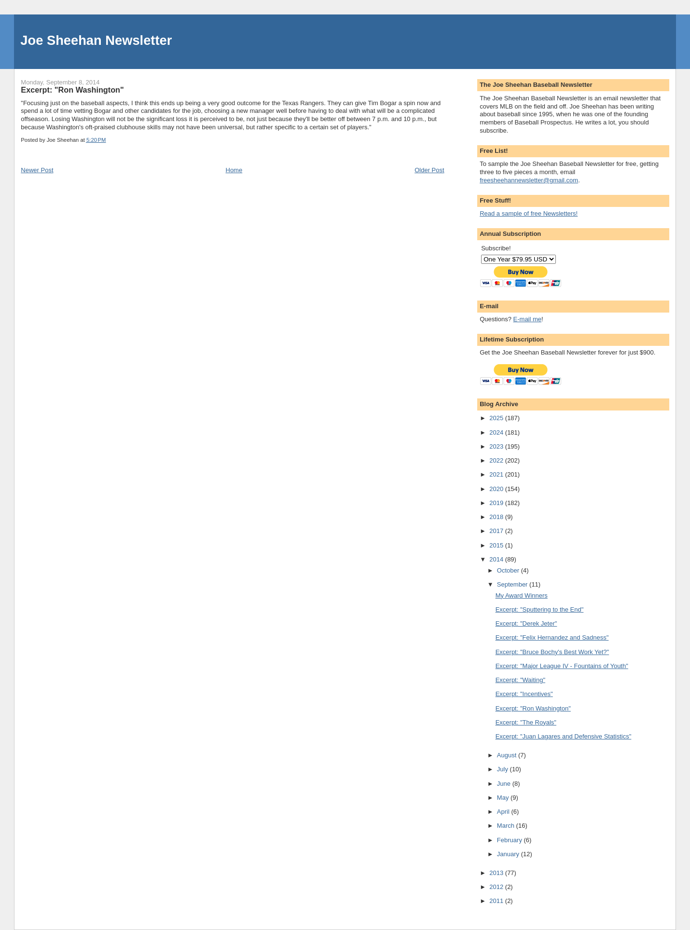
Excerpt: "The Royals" (526, 722)
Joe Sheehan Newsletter (96, 40)
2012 (497, 886)
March (506, 825)
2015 (497, 545)
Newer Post (37, 170)
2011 (497, 900)
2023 (497, 446)
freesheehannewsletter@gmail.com (529, 180)
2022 (497, 460)
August (507, 755)
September (513, 584)
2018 (497, 516)
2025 (497, 418)
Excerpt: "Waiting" (520, 680)
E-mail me (527, 319)
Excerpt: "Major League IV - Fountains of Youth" (562, 666)
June (504, 783)
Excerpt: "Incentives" (524, 694)
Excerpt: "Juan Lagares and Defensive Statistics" (564, 736)
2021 (497, 474)
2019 (497, 502)
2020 (497, 488)
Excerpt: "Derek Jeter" (526, 623)
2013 (497, 872)
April (504, 811)
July (503, 769)
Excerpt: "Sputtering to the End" (540, 609)
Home (234, 170)
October (509, 570)
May (504, 797)
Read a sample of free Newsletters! (529, 213)
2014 (497, 559)
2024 (497, 432)
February (510, 840)
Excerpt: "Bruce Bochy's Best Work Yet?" (552, 652)
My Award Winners (522, 595)
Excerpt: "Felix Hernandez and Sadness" (552, 637)
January (509, 854)
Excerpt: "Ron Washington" (533, 708)
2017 (497, 530)
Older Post (429, 170)
